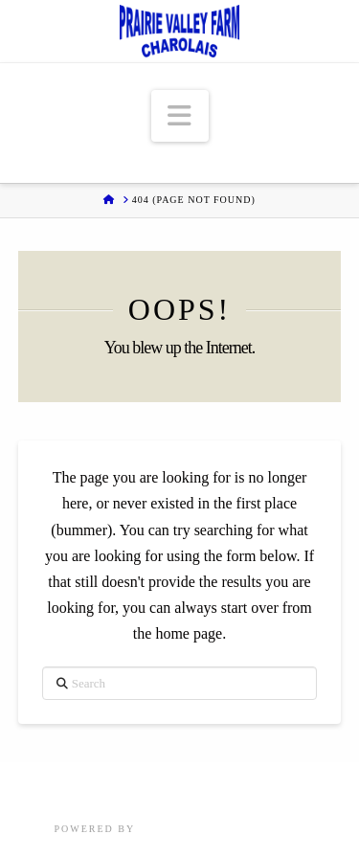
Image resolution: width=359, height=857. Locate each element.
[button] (180, 116)
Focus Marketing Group (221, 828)
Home (40, 787)
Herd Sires (158, 787)
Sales (90, 787)
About (228, 787)
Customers (298, 787)
